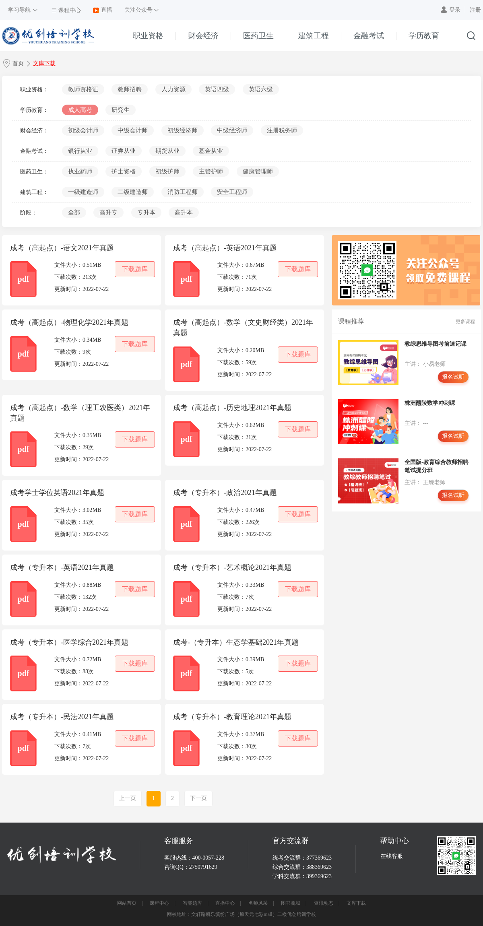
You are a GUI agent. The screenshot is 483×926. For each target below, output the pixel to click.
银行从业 (80, 151)
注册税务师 (282, 130)
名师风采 (258, 903)
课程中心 (159, 903)
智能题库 (192, 903)
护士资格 (123, 171)
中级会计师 (133, 130)
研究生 (120, 110)
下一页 (198, 798)
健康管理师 (258, 171)
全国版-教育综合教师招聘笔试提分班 (437, 466)
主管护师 (211, 171)
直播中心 (225, 903)
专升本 (146, 212)
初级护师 (167, 171)
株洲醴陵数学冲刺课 (430, 403)
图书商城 (290, 903)
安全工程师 (232, 192)
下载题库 (135, 269)
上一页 (127, 798)
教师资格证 (83, 89)
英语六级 (261, 89)
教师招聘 (130, 89)
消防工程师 (182, 192)
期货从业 (167, 151)
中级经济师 (232, 130)
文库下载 (44, 63)
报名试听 (453, 377)
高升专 (108, 212)
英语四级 (217, 89)
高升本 (184, 212)
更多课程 (465, 321)
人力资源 (173, 89)
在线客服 (391, 856)
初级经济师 (182, 130)
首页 (18, 63)
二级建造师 (133, 192)
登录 (454, 10)
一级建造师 (83, 192)
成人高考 (80, 110)
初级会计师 (83, 130)
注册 (475, 10)
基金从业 (211, 151)
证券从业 (123, 151)
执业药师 (80, 171)
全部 (74, 212)
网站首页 (126, 903)
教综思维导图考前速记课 (435, 344)
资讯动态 (323, 903)
